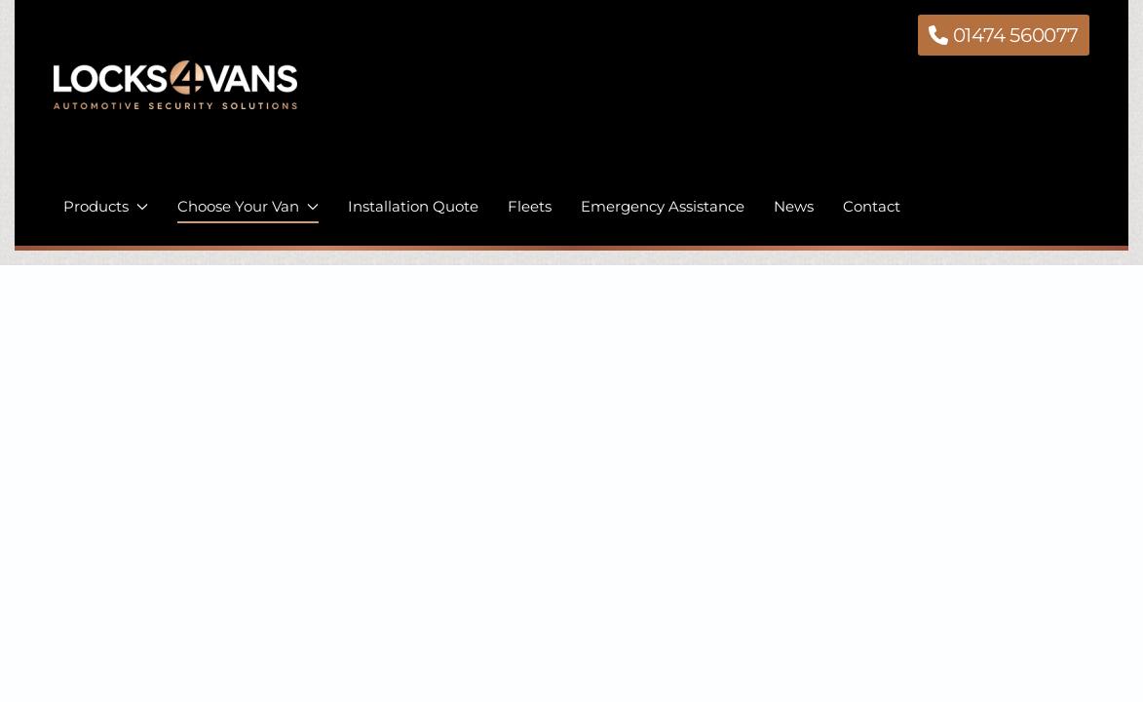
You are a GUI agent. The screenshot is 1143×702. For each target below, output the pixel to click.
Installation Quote (413, 206)
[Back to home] (175, 99)
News (794, 206)
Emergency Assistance (662, 206)
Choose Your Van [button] (248, 206)
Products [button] (105, 206)
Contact (871, 206)
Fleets (530, 206)
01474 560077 (1004, 35)
